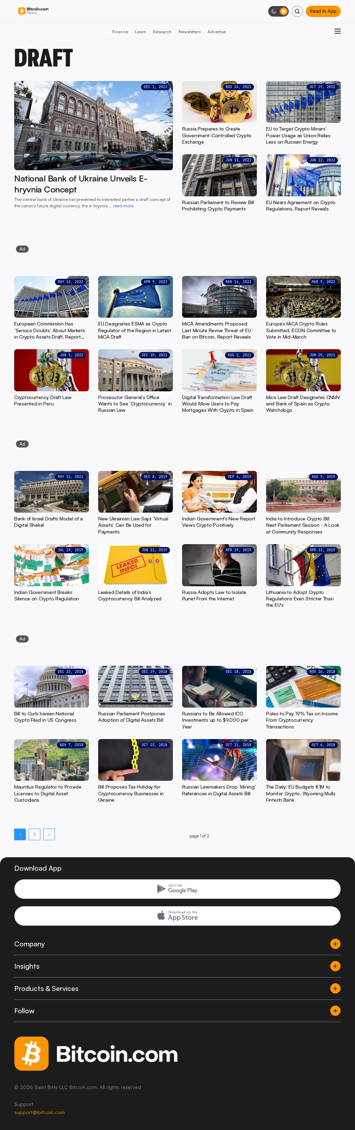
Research (162, 31)
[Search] (297, 11)
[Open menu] (337, 31)
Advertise (217, 31)
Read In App (323, 11)
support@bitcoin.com (39, 1112)
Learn (140, 31)
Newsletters (190, 31)
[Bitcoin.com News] (33, 11)
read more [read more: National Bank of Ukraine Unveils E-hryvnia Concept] (123, 205)
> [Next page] (49, 834)
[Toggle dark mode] (278, 11)
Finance (120, 31)
